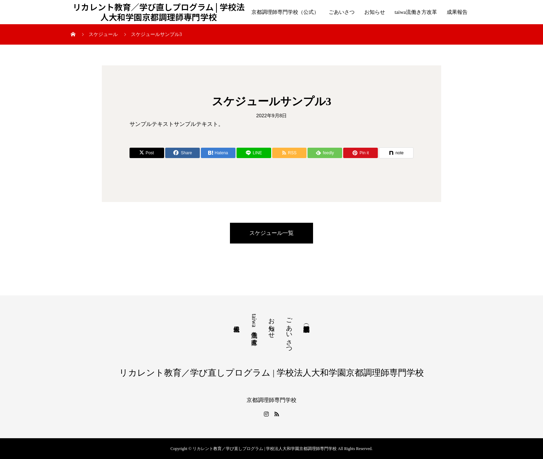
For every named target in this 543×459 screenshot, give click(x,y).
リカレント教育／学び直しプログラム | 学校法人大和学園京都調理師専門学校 (158, 12)
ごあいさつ (342, 12)
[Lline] (254, 153)
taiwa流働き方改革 (416, 12)
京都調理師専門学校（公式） (285, 12)
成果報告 (457, 12)
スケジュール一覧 (271, 233)
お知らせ (374, 12)
